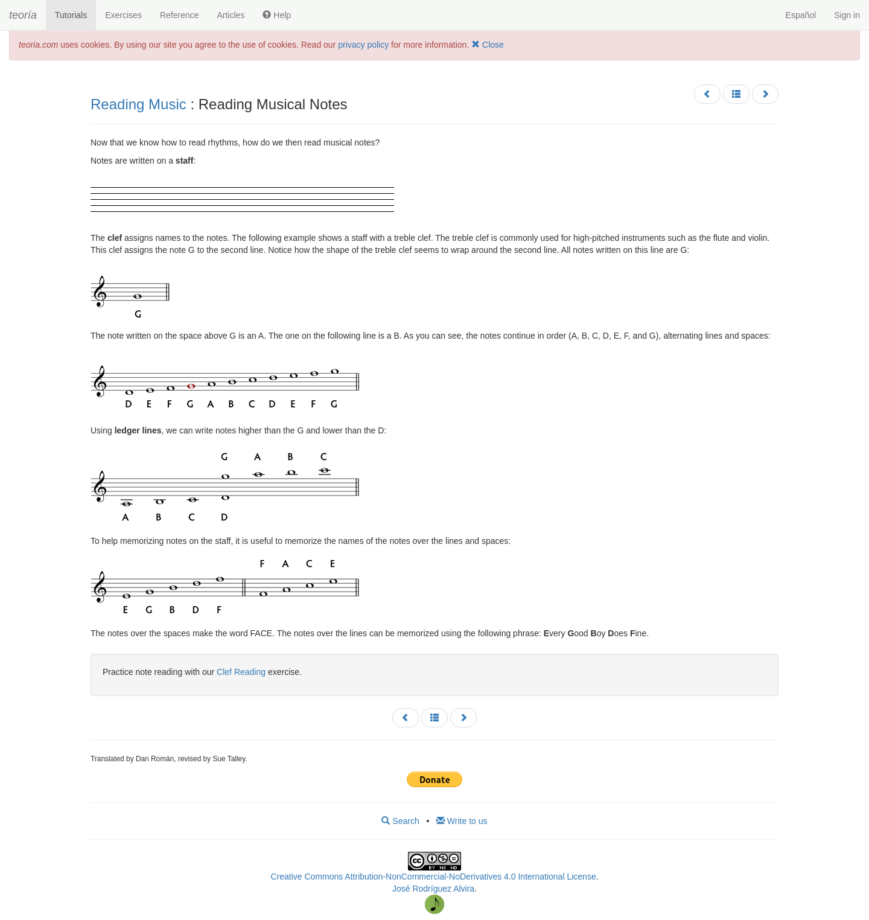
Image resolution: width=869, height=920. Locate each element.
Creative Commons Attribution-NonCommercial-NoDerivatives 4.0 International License (433, 876)
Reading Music (138, 104)
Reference (179, 15)
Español (801, 15)
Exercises (123, 15)
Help (277, 15)
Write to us (462, 821)
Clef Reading (241, 672)
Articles (230, 15)
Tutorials (71, 15)
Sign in (847, 15)
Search (400, 821)
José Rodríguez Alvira (433, 888)
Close (487, 45)
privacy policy (363, 45)
